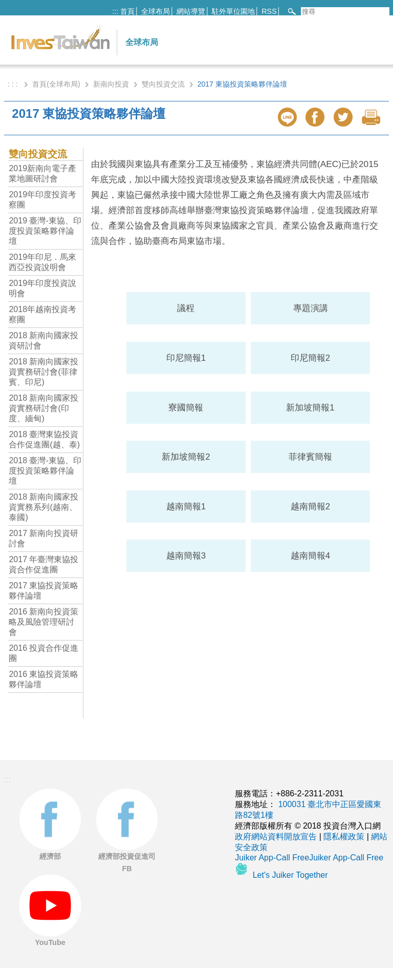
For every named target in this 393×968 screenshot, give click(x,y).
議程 (185, 308)
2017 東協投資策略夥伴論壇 (43, 590)
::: (115, 11)
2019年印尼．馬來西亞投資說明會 (42, 262)
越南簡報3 (186, 556)
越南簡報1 (186, 506)
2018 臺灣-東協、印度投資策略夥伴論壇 (45, 470)
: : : (13, 84)
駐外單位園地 (233, 11)
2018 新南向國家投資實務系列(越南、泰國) (43, 507)
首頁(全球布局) (56, 84)
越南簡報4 (310, 556)
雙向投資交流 (163, 84)
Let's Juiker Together (290, 875)
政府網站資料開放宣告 (276, 836)
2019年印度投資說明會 (42, 288)
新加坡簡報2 (186, 457)
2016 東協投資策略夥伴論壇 (43, 679)
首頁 (127, 11)
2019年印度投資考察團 (42, 199)
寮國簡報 (185, 408)
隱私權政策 (343, 836)
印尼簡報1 (186, 358)
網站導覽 (191, 11)
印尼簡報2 (310, 358)
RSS (269, 11)
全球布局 (155, 11)
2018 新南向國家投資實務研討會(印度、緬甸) (43, 408)
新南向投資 (111, 84)
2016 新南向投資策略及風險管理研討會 (43, 621)
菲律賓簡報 (310, 457)
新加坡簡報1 (310, 408)
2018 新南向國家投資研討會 (43, 340)
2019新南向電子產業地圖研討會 (42, 173)
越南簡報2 (310, 506)
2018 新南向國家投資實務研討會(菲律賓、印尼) (43, 371)
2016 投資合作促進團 (43, 653)
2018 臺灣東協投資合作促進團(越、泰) (44, 439)
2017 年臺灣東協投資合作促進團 (43, 564)
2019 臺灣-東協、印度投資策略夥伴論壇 (45, 230)
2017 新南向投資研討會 (43, 538)
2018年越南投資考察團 (42, 314)
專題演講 (310, 308)
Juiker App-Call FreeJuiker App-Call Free (309, 857)
